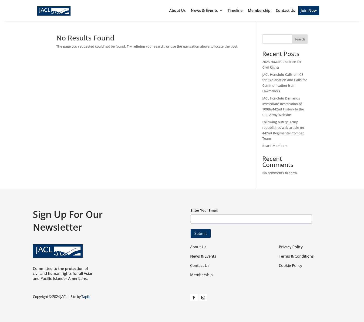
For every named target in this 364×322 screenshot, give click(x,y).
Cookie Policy (290, 265)
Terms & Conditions (296, 256)
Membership (259, 10)
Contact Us (285, 10)
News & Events (204, 10)
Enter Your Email (204, 210)
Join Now (309, 10)
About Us (177, 10)
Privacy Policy (291, 246)
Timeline (235, 10)
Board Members (274, 145)
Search (299, 39)
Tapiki (85, 296)
